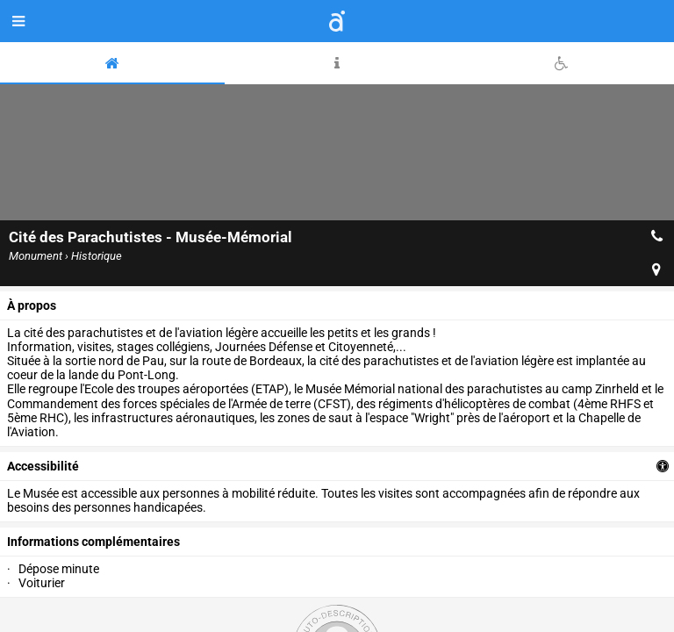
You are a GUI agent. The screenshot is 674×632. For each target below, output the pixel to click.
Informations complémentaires (93, 542)
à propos (31, 305)
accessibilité (43, 466)
